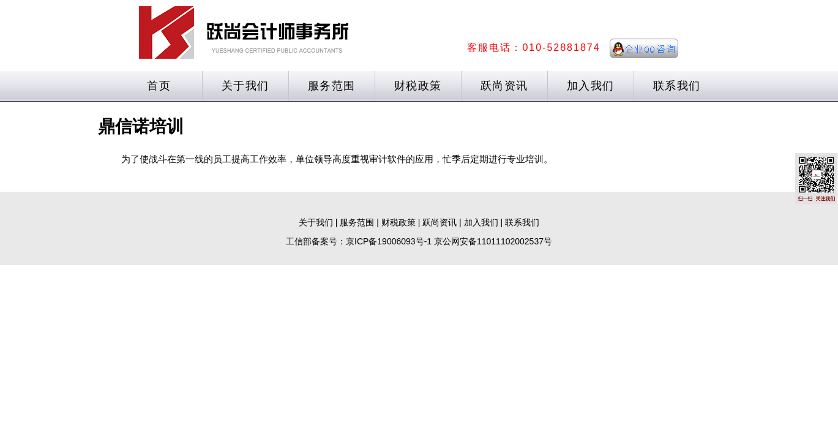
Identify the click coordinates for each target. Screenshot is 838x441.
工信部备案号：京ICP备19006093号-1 (359, 241)
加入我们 (591, 86)
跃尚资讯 (504, 86)
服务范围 (332, 86)
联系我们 (677, 86)
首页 (159, 86)
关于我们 (245, 86)
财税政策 (418, 86)
